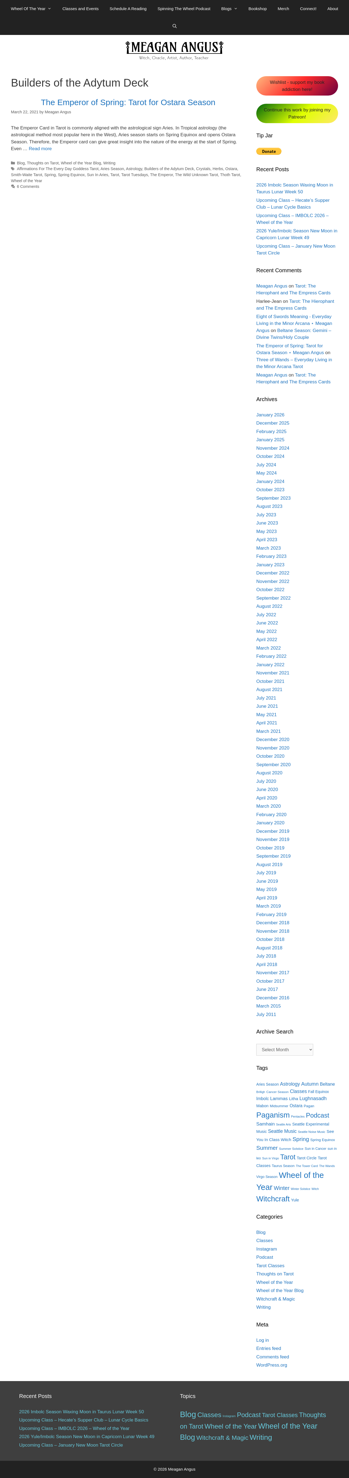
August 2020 (269, 772)
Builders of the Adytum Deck (169, 169)
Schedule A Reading (128, 8)
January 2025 (270, 439)
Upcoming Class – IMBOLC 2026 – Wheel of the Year (74, 1428)
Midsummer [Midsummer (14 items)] (279, 1106)
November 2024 (272, 448)
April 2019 (266, 898)
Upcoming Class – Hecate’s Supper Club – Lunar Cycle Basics (83, 1420)
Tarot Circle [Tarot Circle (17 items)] (306, 1158)
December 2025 (272, 423)
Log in (262, 1340)
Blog (21, 163)
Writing (109, 163)
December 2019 (272, 831)
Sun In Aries (97, 175)
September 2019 (273, 856)
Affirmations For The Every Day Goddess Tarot (58, 169)
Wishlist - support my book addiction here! (297, 86)
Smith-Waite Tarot (26, 175)
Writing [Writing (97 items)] (261, 1437)
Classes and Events (80, 8)
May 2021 (266, 714)
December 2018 (272, 922)
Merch (283, 8)
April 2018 (266, 964)
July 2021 (266, 698)
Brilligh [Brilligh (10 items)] (260, 1092)
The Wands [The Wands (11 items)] (327, 1166)
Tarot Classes (270, 1265)
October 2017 (270, 981)
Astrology (134, 169)
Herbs (218, 169)
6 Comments (28, 186)
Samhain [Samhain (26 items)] (265, 1124)
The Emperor (161, 175)
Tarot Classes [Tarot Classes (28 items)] (280, 1415)
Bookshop (258, 8)
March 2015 (268, 1006)
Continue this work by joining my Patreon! (297, 113)
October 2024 (270, 456)
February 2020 (271, 814)
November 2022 (272, 581)
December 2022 (272, 573)
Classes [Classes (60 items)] (209, 1414)
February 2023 (271, 556)
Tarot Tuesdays (134, 175)
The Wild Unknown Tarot (196, 175)
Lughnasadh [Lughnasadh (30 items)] (313, 1098)
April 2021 (266, 722)
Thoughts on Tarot (43, 163)
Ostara (231, 169)
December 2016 (272, 997)
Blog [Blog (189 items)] (188, 1414)
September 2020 (273, 764)
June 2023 (267, 523)
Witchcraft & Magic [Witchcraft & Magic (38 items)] (222, 1437)
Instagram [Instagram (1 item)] (229, 1416)
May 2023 (266, 531)
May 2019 (266, 889)
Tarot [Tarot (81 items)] (288, 1157)
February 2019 (271, 914)
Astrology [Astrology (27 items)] (290, 1084)
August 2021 (269, 689)
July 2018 (266, 956)
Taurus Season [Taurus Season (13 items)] (283, 1166)
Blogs (232, 8)
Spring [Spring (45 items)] (300, 1139)
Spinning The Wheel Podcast (184, 8)
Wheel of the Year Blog (81, 163)
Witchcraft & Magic (275, 1299)
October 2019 (270, 848)
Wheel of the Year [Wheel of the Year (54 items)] (231, 1426)
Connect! (308, 8)
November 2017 (272, 972)
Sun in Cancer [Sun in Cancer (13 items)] (315, 1149)
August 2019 (269, 864)
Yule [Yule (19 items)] (295, 1200)
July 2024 (266, 464)
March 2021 (268, 731)
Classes (264, 1240)
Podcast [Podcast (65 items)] (317, 1115)
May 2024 (266, 473)
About (332, 8)
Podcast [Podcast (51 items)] (249, 1414)
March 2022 (268, 648)
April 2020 (266, 798)
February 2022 (271, 656)
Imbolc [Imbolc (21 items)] (262, 1098)
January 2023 (270, 564)
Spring (50, 175)
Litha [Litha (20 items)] (293, 1098)
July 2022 (266, 614)
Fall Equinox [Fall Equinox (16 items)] (318, 1092)
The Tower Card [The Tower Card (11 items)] (307, 1166)
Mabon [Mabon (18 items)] (262, 1106)
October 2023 (270, 489)
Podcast (264, 1257)
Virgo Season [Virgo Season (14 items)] (267, 1177)
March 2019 (268, 906)
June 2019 (267, 881)
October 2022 (270, 589)
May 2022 (266, 631)
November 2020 (272, 748)
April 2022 (266, 639)
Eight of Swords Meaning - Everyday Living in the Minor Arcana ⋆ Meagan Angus (294, 323)
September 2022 (273, 598)
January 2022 (270, 664)
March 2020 (268, 806)
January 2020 (270, 822)
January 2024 (270, 481)
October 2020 (270, 756)
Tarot (114, 175)
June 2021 (267, 706)
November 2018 (272, 931)
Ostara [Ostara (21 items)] (296, 1105)
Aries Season (112, 169)
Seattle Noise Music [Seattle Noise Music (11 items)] (311, 1131)
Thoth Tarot (230, 175)
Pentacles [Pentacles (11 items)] (298, 1116)
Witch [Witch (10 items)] (315, 1188)
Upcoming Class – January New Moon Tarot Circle (71, 1445)
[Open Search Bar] (174, 26)
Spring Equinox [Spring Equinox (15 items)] (322, 1140)
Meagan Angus (271, 286)
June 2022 (267, 623)
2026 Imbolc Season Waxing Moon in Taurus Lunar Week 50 (81, 1411)
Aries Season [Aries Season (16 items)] (267, 1084)
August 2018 (269, 947)
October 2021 (270, 681)
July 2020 (266, 781)
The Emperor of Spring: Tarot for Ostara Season (128, 102)
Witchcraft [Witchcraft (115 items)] (273, 1199)
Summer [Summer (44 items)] (267, 1148)
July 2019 (266, 872)
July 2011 (266, 1014)
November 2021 (272, 673)
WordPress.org (271, 1365)
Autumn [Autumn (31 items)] (310, 1084)
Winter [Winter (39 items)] (282, 1188)
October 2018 (270, 939)
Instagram (266, 1249)
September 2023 (273, 498)
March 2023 (268, 548)
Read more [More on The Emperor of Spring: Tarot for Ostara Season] (40, 148)
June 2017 (267, 989)
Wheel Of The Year (34, 8)
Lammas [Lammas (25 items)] (279, 1098)
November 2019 (272, 839)
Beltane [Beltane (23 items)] (327, 1084)
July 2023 (266, 514)
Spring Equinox (71, 175)
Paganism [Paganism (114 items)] (273, 1115)
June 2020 (267, 789)
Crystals (203, 169)
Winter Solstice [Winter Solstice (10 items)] (300, 1188)
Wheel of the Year (26, 181)
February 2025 (271, 431)
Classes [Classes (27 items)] (298, 1091)
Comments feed (272, 1356)
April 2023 (266, 539)
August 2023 (269, 506)
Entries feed (268, 1348)
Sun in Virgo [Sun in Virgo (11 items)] (270, 1158)
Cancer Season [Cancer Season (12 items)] (277, 1092)
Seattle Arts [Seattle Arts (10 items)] (283, 1124)
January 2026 (270, 414)
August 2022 (269, 606)
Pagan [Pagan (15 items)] (309, 1106)
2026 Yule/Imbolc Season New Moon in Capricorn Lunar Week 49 (87, 1436)
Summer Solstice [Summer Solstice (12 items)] (291, 1149)
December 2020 (272, 739)
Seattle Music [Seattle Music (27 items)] (282, 1131)
